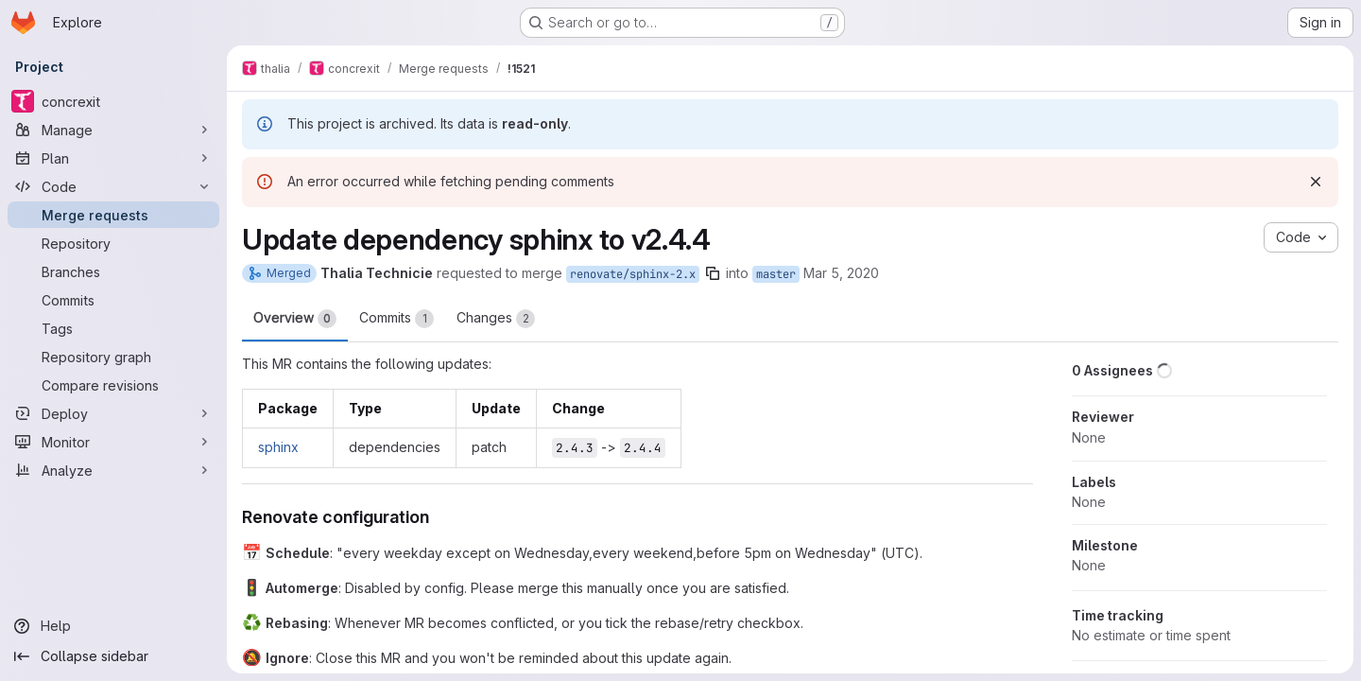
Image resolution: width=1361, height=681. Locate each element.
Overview (294, 318)
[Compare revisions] (113, 385)
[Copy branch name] (712, 273)
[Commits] (113, 300)
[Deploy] (113, 413)
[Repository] (113, 243)
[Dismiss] (1315, 181)
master (776, 274)
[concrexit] (113, 101)
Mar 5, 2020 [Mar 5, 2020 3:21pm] (841, 273)
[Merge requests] (113, 214)
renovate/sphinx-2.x (633, 274)
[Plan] (113, 158)
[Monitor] (113, 441)
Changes (496, 318)
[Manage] (113, 129)
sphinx (278, 447)
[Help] (113, 626)
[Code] (113, 186)
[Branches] (113, 271)
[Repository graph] (113, 356)
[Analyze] (113, 470)
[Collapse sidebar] (113, 656)
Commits (396, 318)
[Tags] (113, 328)
